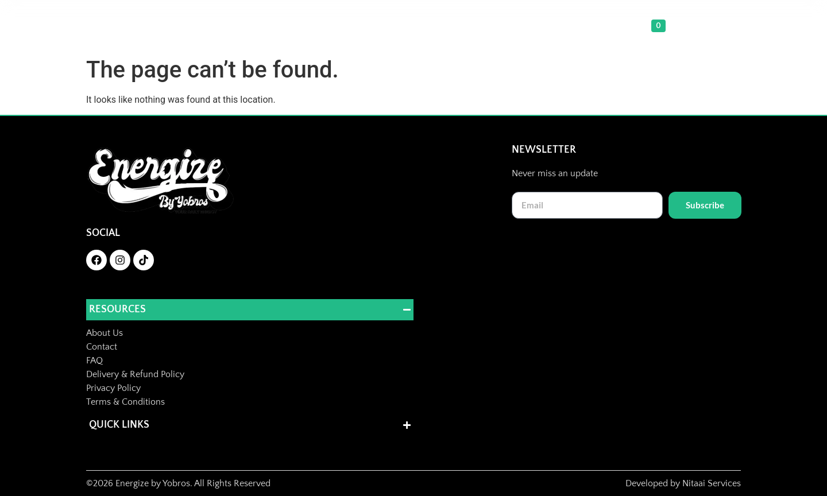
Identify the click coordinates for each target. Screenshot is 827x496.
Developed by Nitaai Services (683, 483)
